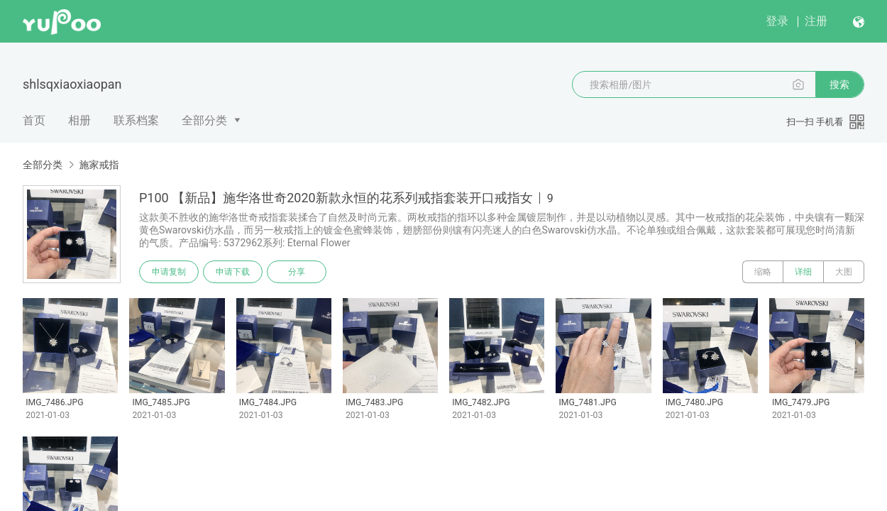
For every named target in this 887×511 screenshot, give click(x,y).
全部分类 (204, 120)
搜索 (839, 84)
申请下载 (233, 272)
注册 (816, 21)
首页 (34, 120)
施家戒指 (99, 164)
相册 (79, 120)
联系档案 (136, 120)
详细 (803, 272)
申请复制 (169, 272)
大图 (843, 272)
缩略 (762, 272)
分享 (296, 272)
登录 (777, 21)
